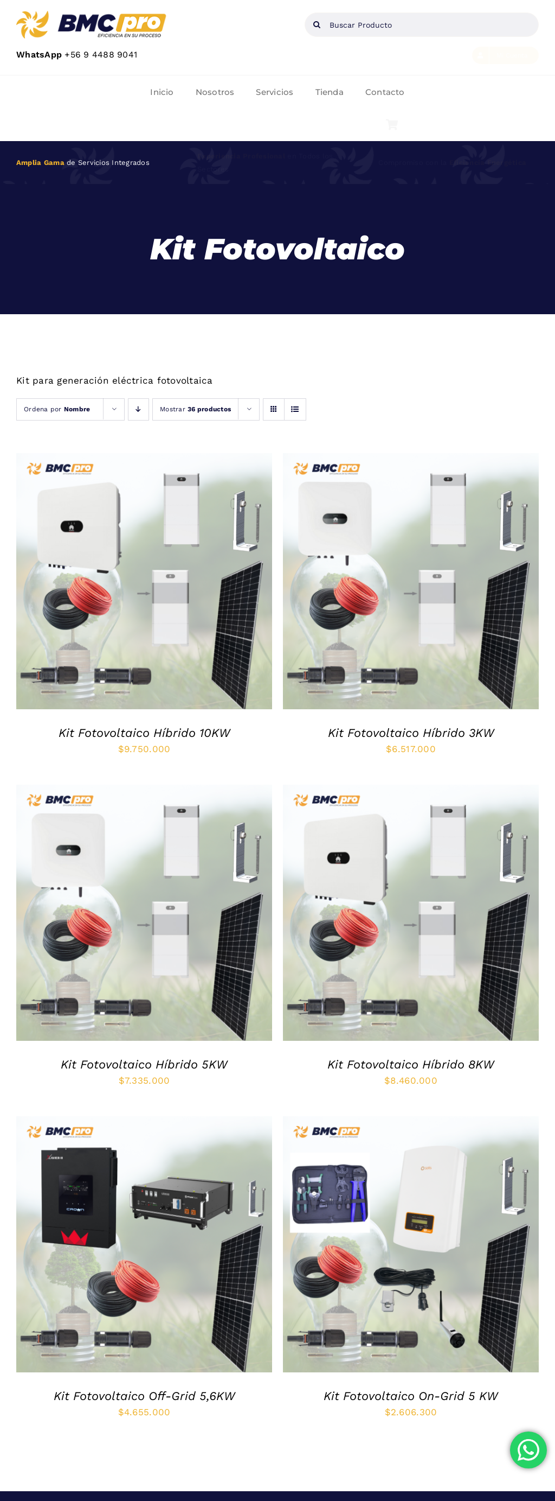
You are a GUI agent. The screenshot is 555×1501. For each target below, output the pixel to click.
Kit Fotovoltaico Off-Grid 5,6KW (144, 1396)
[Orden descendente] (138, 409)
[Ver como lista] (295, 409)
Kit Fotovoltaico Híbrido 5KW (144, 1064)
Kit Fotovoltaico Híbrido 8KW (410, 1064)
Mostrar (195, 409)
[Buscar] (317, 24)
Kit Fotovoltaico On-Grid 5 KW (411, 1396)
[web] (92, 15)
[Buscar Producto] (422, 24)
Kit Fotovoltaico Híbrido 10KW (144, 733)
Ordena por (57, 409)
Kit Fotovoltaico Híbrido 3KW (411, 733)
